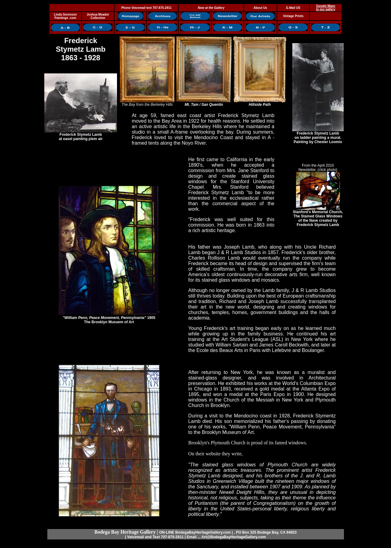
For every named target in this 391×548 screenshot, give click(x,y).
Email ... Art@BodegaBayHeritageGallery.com (226, 537)
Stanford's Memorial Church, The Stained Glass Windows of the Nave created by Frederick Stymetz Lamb (318, 216)
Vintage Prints (293, 16)
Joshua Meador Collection (98, 16)
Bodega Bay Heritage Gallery (124, 532)
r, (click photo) (326, 170)
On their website (204, 453)
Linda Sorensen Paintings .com (65, 16)
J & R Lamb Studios (314, 290)
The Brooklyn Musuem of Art (109, 322)
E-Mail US (293, 7)
